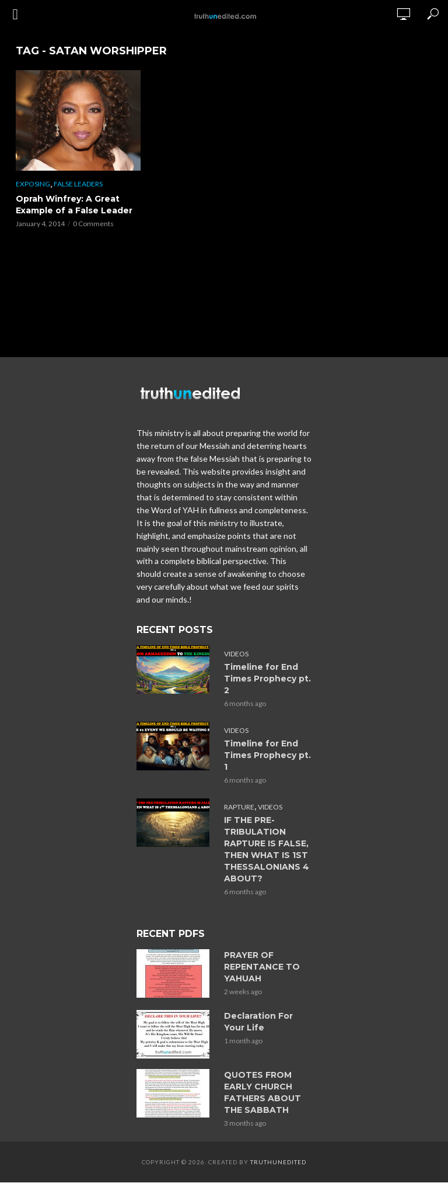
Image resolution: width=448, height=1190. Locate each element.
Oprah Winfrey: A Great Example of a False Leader (74, 204)
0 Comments (93, 223)
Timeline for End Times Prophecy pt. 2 (267, 679)
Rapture (239, 806)
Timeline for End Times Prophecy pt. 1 (267, 755)
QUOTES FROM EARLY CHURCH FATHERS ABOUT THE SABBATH (262, 1092)
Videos (236, 653)
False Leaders (78, 183)
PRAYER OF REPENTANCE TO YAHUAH (262, 967)
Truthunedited (278, 1161)
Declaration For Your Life (258, 1022)
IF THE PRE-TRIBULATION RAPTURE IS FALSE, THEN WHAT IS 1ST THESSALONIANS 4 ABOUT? (266, 849)
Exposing (33, 183)
